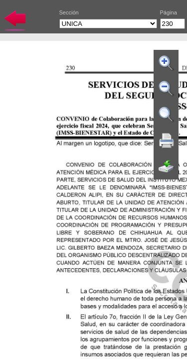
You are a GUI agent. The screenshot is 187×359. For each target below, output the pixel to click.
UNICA (108, 23)
